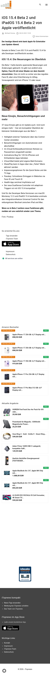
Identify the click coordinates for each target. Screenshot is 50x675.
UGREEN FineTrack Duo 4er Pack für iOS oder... (28, 411)
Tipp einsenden (11, 236)
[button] (4, 670)
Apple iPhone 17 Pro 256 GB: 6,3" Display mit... (28, 375)
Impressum (10, 251)
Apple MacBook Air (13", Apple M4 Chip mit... (27, 484)
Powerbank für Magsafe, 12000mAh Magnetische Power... (26, 423)
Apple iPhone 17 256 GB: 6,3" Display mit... (29, 334)
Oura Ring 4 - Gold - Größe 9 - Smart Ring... (29, 434)
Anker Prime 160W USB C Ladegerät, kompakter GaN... (26, 447)
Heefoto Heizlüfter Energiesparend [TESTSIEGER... (25, 459)
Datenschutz (10, 254)
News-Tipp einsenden (12, 603)
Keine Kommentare (42, 36)
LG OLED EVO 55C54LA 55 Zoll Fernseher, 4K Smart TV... (28, 496)
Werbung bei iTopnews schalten (16, 606)
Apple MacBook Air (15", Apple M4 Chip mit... (27, 472)
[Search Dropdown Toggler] (40, 4)
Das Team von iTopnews (13, 609)
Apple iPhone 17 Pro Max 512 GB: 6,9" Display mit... (27, 389)
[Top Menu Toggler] (46, 4)
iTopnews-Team (12, 239)
